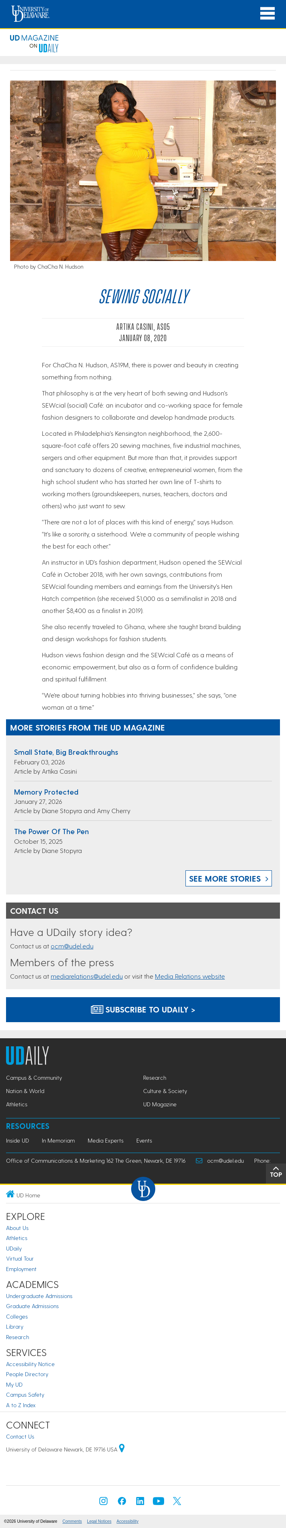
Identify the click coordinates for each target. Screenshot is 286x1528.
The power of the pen (51, 831)
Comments (72, 1521)
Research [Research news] (154, 1077)
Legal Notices (99, 1521)
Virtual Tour (20, 1258)
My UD (14, 1384)
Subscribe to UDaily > (143, 1009)
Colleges (17, 1316)
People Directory (27, 1374)
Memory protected (46, 791)
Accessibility (127, 1521)
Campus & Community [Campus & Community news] (34, 1077)
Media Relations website (190, 976)
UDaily (14, 1248)
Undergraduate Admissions (39, 1295)
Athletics (16, 1237)
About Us (17, 1227)
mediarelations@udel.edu (87, 976)
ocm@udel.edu (72, 946)
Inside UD (17, 1140)
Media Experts (105, 1140)
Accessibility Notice (30, 1363)
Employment (21, 1268)
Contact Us (20, 1436)
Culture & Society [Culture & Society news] (165, 1090)
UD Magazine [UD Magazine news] (160, 1104)
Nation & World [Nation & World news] (25, 1090)
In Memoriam (58, 1140)
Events (144, 1140)
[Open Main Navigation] (267, 13)
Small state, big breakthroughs (66, 751)
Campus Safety (25, 1394)
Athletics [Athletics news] (16, 1104)
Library (14, 1326)
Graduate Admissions (32, 1305)
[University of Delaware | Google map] (122, 1449)
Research (17, 1336)
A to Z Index (21, 1405)
